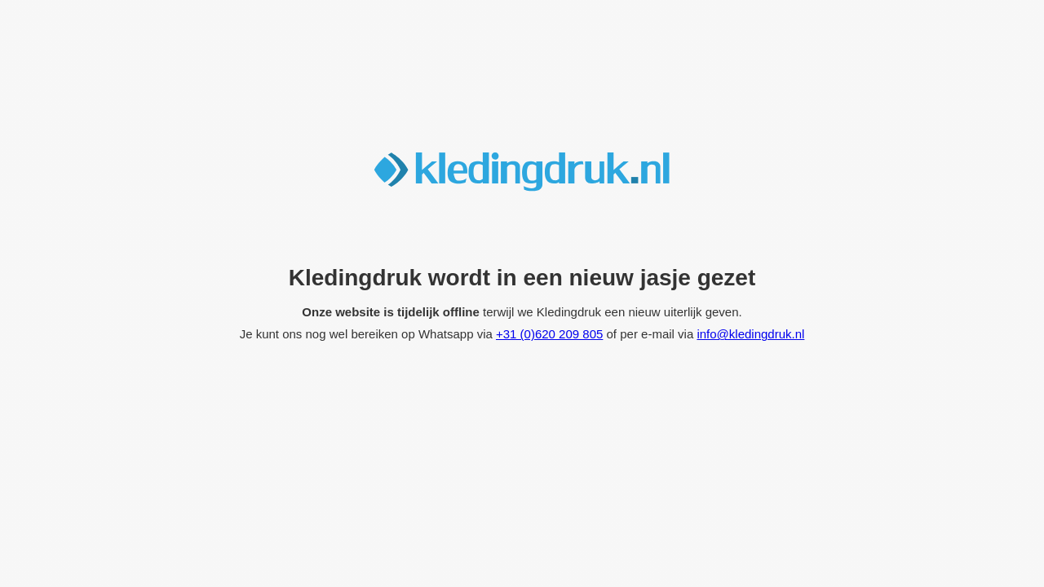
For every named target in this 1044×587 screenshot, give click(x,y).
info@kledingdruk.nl (750, 334)
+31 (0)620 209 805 (549, 334)
